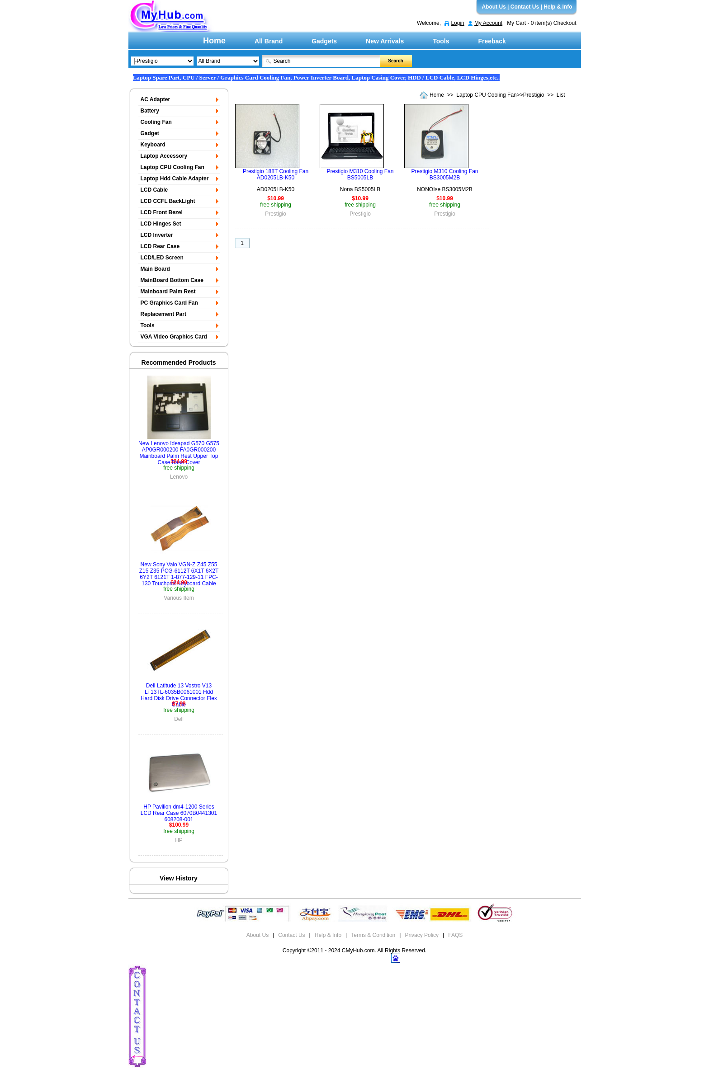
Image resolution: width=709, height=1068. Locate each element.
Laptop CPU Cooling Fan (486, 95)
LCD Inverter (157, 235)
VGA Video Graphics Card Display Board (172, 338)
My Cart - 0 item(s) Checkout (541, 23)
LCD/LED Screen (162, 257)
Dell (179, 719)
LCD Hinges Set (161, 224)
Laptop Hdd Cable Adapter (175, 178)
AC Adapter (155, 99)
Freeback (492, 41)
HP (179, 840)
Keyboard (153, 144)
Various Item (179, 598)
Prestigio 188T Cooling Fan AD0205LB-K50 (275, 174)
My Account (488, 23)
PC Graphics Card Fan (169, 303)
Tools (441, 41)
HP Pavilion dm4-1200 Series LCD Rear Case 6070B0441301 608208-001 (179, 813)
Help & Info (558, 7)
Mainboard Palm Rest (168, 291)
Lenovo (179, 477)
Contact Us (524, 7)
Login (457, 23)
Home (214, 40)
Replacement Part (163, 314)
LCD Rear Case (160, 246)
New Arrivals (385, 41)
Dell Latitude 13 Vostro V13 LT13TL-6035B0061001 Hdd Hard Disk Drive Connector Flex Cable (179, 695)
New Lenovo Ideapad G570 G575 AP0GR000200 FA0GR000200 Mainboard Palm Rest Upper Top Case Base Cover (178, 453)
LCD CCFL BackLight (168, 201)
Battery (150, 111)
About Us (494, 7)
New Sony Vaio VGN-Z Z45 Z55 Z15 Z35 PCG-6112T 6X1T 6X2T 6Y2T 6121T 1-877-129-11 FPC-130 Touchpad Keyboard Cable (179, 574)
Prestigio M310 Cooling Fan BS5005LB (359, 174)
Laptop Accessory (164, 156)
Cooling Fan (156, 122)
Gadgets (324, 41)
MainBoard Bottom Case (172, 280)
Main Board (155, 269)
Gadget (150, 133)
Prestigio (533, 95)
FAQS (455, 935)
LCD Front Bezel (162, 212)
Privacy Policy (422, 935)
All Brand (269, 41)
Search (395, 60)
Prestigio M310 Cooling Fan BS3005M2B (444, 174)
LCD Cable (154, 190)
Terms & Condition (373, 935)
